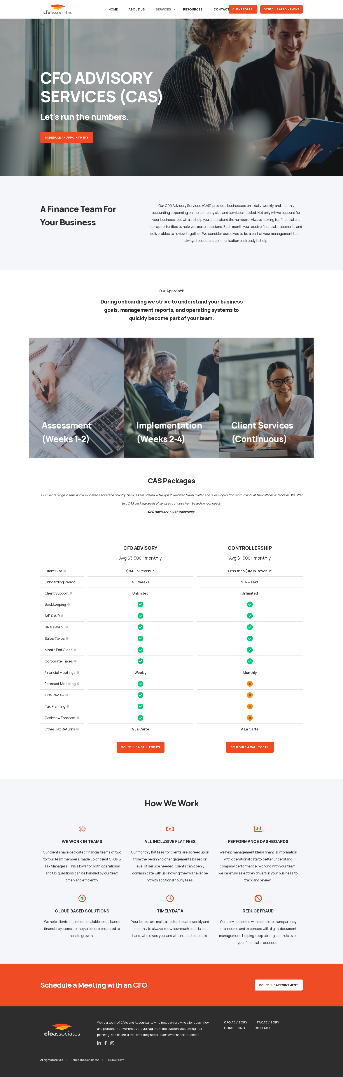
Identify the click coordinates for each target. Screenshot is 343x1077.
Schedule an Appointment (67, 137)
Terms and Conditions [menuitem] (85, 1060)
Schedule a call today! (140, 747)
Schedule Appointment (281, 9)
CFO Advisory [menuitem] (235, 1022)
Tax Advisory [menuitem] (268, 1022)
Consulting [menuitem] (234, 1028)
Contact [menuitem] (262, 1028)
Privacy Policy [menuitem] (115, 1060)
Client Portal (243, 9)
